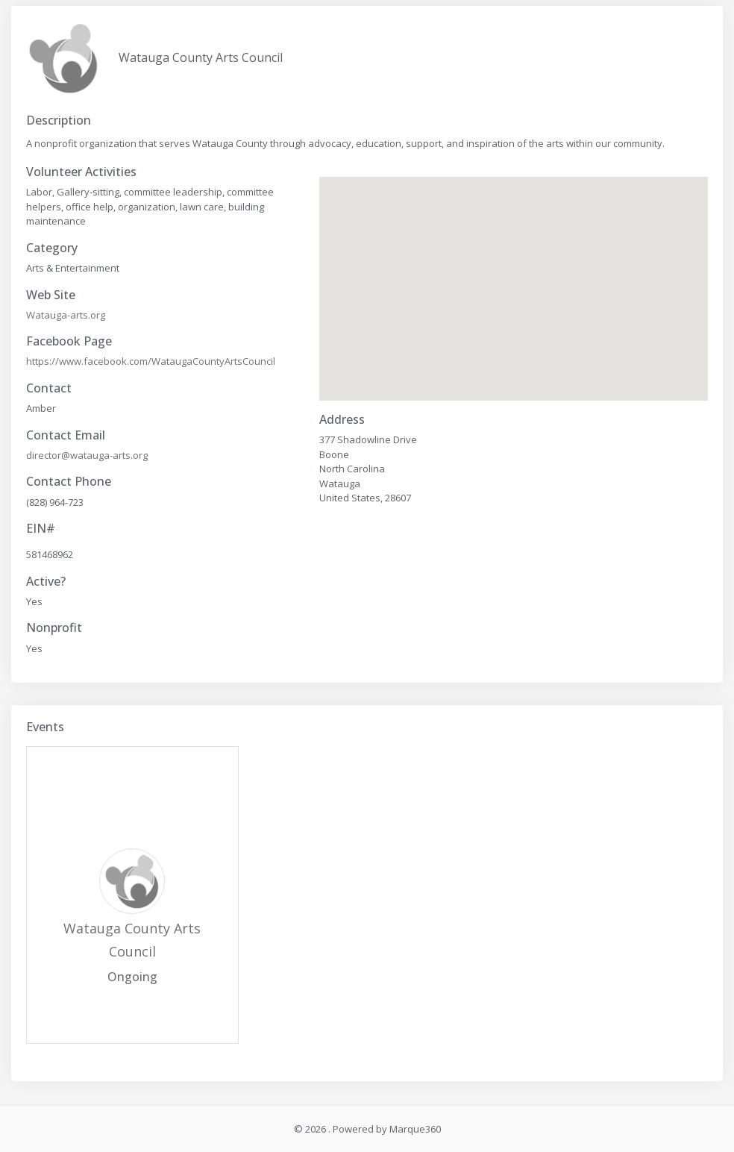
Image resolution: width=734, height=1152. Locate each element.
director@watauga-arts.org (87, 455)
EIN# (40, 529)
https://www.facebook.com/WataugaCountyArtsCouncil (150, 361)
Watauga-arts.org (65, 315)
